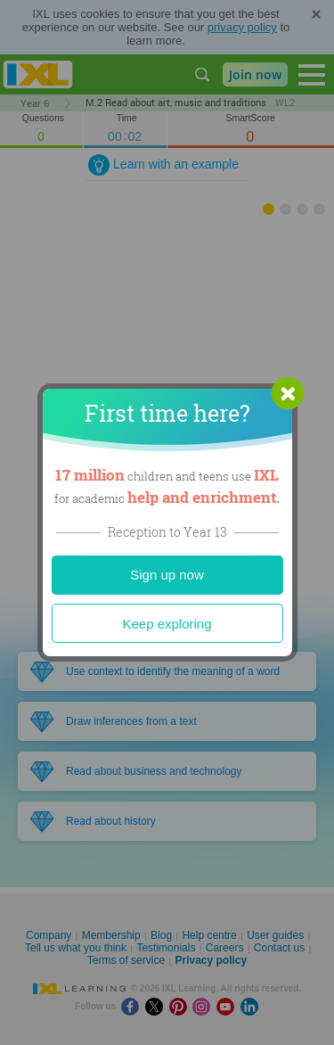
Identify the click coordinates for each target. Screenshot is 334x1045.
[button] (288, 393)
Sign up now (167, 574)
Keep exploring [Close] (166, 623)
